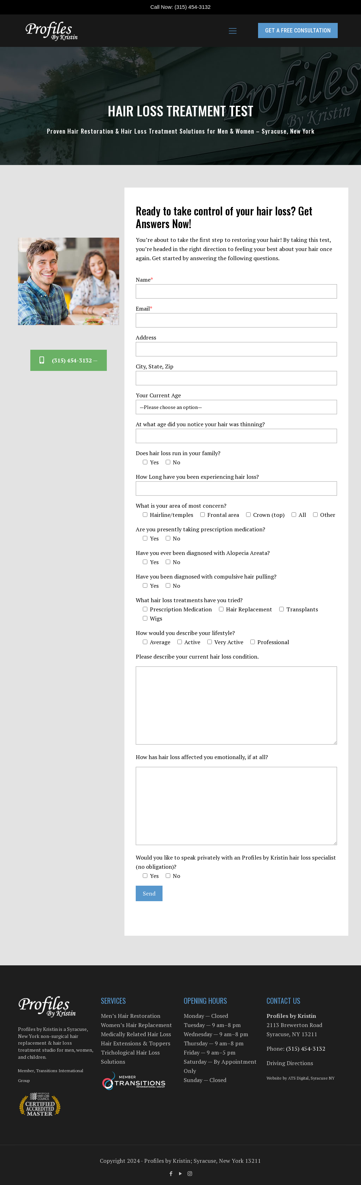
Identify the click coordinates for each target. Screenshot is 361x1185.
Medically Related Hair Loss (136, 1034)
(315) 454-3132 (193, 7)
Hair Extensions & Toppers (135, 1043)
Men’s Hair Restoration (130, 1016)
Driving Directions (290, 1063)
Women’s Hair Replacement (136, 1025)
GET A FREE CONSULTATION (298, 30)
